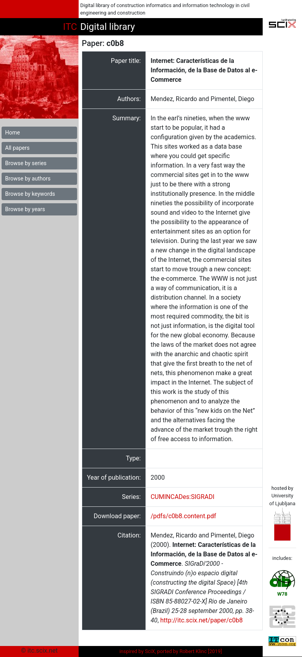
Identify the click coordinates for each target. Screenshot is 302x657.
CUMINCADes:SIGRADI (182, 497)
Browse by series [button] (25, 163)
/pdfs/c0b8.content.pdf (183, 516)
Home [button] (12, 132)
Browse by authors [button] (27, 178)
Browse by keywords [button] (30, 194)
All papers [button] (17, 148)
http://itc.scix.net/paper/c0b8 (201, 620)
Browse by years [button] (25, 209)
